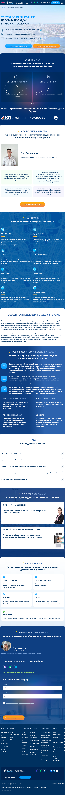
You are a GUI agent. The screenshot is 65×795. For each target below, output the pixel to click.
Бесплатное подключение (19, 46)
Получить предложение (13, 718)
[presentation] (15, 711)
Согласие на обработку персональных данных (16, 787)
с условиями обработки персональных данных (20, 703)
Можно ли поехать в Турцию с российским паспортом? (23, 466)
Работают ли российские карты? (14, 479)
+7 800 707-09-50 (45, 2)
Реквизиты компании (39, 787)
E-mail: (5, 693)
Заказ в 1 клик (55, 2)
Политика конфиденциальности (11, 784)
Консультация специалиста (46, 46)
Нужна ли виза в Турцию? (11, 460)
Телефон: (6, 684)
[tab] (31, 103)
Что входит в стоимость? (11, 453)
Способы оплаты (6, 791)
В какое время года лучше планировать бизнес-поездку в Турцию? (29, 473)
